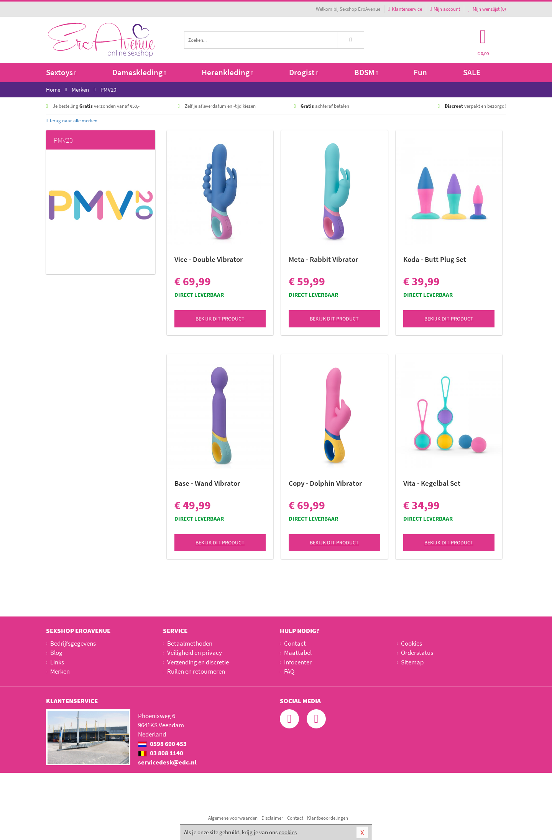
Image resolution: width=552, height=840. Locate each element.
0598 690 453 (162, 744)
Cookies (411, 643)
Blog (56, 652)
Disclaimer (272, 818)
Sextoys (61, 72)
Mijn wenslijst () (487, 9)
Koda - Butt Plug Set (434, 259)
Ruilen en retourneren (196, 671)
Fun (420, 72)
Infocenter (298, 662)
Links (57, 662)
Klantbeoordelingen (327, 818)
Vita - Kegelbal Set (431, 483)
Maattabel (298, 652)
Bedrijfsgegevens (73, 643)
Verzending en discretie (198, 662)
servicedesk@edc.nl (167, 762)
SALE (471, 72)
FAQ (289, 671)
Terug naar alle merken (71, 120)
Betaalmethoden (189, 643)
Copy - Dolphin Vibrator (325, 483)
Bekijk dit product (220, 318)
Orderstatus (417, 652)
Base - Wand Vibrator (207, 483)
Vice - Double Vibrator (208, 259)
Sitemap (412, 662)
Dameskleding (139, 72)
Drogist (303, 72)
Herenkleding (227, 72)
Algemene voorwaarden (233, 818)
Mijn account (445, 9)
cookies (288, 832)
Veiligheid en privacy (194, 652)
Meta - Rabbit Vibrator (323, 259)
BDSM (366, 72)
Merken (60, 671)
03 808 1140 (160, 753)
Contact (295, 643)
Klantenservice (405, 9)
